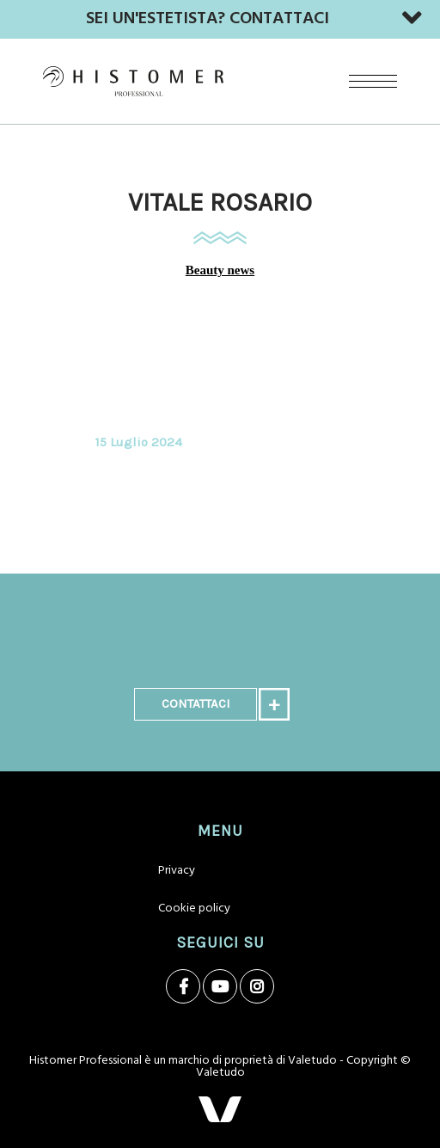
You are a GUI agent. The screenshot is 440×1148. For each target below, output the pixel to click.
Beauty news (220, 270)
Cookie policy (194, 908)
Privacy (176, 871)
